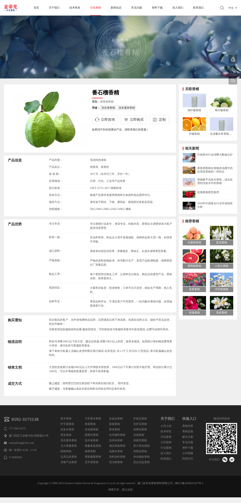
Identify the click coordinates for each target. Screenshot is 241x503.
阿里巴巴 (187, 458)
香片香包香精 (141, 445)
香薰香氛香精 (93, 445)
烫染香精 (65, 434)
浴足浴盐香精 (141, 462)
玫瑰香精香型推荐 (208, 192)
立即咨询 (108, 120)
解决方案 (187, 436)
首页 (36, 7)
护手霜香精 (67, 424)
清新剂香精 (140, 440)
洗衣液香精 (108, 107)
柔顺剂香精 (91, 434)
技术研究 (166, 431)
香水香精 (65, 418)
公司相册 (187, 453)
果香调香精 (107, 101)
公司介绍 (166, 426)
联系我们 (198, 7)
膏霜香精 (90, 424)
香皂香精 (114, 429)
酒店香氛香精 (117, 445)
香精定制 (187, 431)
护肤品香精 (140, 418)
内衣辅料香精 (117, 434)
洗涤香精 (138, 434)
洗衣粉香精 (116, 440)
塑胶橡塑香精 (93, 456)
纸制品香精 (140, 451)
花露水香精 (116, 451)
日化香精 (95, 7)
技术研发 (74, 7)
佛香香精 (90, 451)
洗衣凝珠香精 (127, 107)
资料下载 (157, 7)
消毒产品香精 (68, 462)
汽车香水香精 (93, 418)
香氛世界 (187, 426)
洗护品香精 (140, 424)
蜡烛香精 (65, 451)
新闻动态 (116, 7)
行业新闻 (166, 447)
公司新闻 (166, 442)
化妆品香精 (116, 418)
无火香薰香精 (68, 445)
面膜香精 (114, 424)
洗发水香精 (67, 429)
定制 (162, 120)
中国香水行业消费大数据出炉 (215, 154)
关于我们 (54, 7)
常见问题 (136, 7)
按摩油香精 (140, 429)
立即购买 (137, 120)
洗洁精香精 (116, 462)
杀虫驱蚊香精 (141, 456)
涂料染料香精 (117, 456)
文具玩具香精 (68, 456)
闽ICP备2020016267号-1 (189, 483)
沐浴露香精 (91, 429)
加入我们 (177, 7)
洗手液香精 (91, 462)
